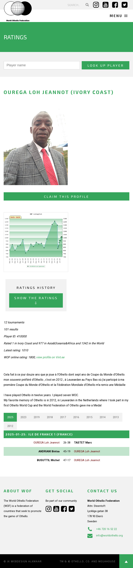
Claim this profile (66, 196)
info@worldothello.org (105, 535)
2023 (23, 417)
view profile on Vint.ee (50, 357)
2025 (10, 417)
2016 (76, 417)
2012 (10, 426)
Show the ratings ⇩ (36, 300)
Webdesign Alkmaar (26, 561)
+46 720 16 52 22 (102, 529)
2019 (37, 417)
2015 (89, 417)
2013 (116, 417)
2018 (50, 417)
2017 (63, 417)
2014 (103, 417)
